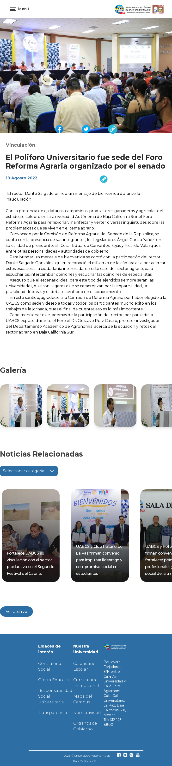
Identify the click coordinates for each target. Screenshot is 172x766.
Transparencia (52, 712)
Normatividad (87, 712)
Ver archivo (16, 611)
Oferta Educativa (55, 680)
